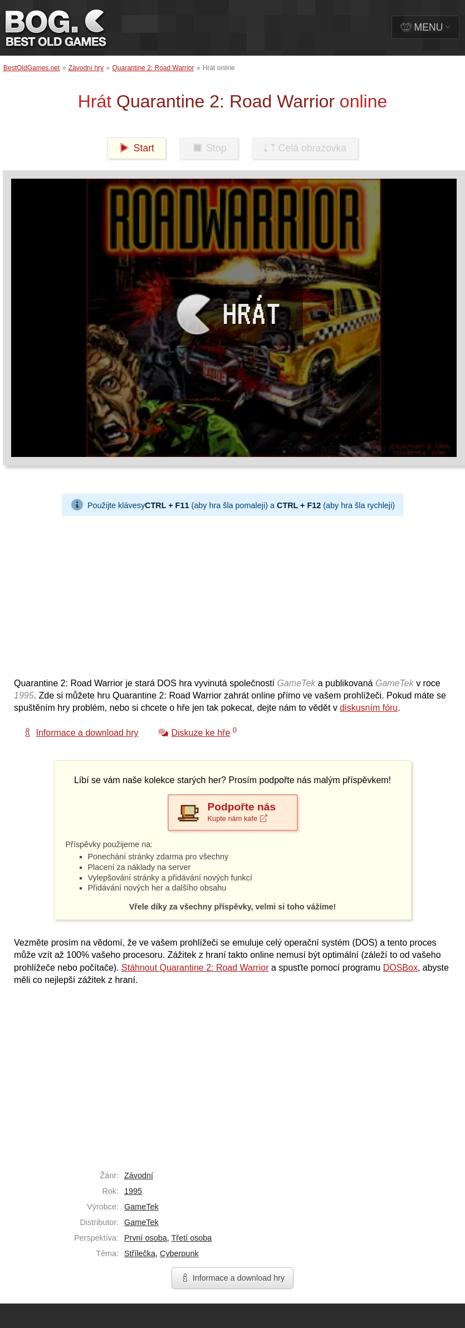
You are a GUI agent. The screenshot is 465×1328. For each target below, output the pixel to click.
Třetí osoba (192, 1237)
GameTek (141, 1206)
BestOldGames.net (31, 68)
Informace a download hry (232, 1277)
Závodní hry (86, 68)
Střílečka (139, 1253)
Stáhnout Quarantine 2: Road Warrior (194, 967)
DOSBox (400, 967)
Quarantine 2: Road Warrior (153, 68)
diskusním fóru (369, 707)
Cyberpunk (179, 1253)
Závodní (138, 1175)
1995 (133, 1191)
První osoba (145, 1237)
